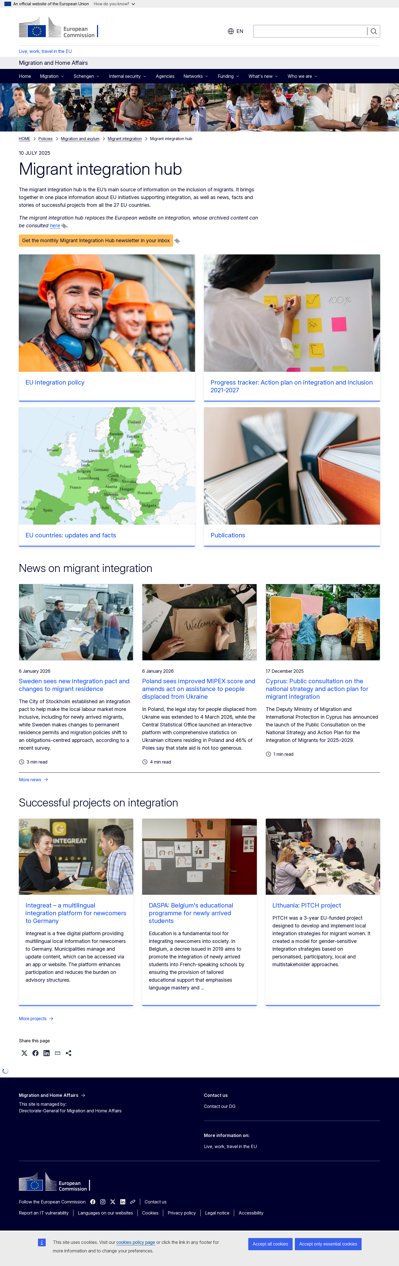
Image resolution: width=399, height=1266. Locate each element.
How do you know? (114, 3)
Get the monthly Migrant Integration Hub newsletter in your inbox (96, 240)
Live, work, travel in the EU (45, 51)
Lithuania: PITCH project (306, 905)
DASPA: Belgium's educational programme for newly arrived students (191, 913)
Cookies (150, 1213)
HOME (24, 138)
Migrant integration (125, 138)
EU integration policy (55, 382)
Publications (228, 535)
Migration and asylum (80, 138)
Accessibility (251, 1213)
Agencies (165, 76)
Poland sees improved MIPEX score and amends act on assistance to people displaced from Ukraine (198, 688)
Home (25, 76)
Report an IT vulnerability (44, 1213)
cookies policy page (135, 1242)
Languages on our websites (105, 1213)
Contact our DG (220, 1106)
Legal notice (217, 1213)
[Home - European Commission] (63, 28)
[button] (24, 1053)
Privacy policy (182, 1213)
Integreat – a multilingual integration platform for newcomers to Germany (75, 913)
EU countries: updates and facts (70, 535)
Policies (46, 138)
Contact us (156, 1202)
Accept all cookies (270, 1244)
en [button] (235, 31)
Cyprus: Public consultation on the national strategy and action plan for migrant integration (317, 688)
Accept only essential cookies (328, 1244)
